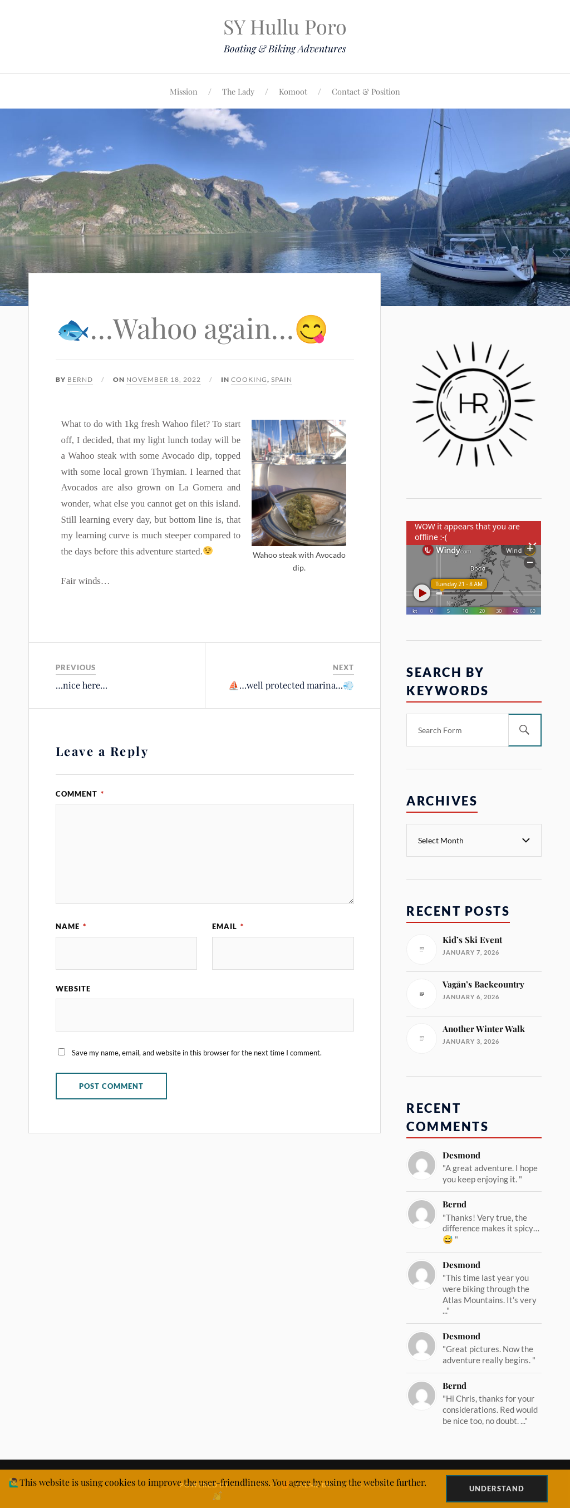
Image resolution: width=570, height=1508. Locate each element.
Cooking (249, 379)
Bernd (80, 379)
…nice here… (81, 685)
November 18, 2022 (163, 379)
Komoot (293, 91)
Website (73, 988)
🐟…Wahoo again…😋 (192, 327)
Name (71, 926)
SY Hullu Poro (285, 26)
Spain (281, 379)
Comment (80, 793)
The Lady (238, 91)
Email (228, 926)
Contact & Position (366, 91)
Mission (184, 91)
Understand (496, 1488)
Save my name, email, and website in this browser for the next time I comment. (197, 1052)
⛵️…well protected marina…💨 (291, 685)
